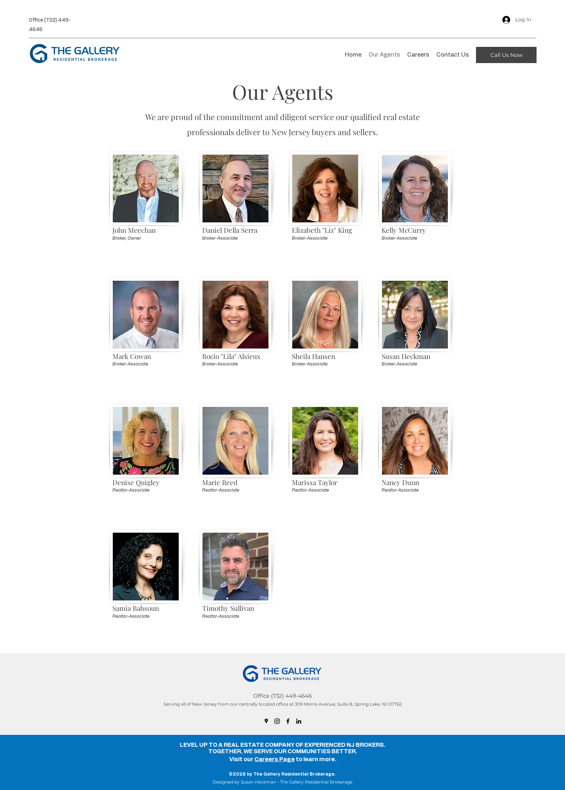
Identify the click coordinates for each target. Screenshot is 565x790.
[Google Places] (266, 721)
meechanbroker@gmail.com (138, 259)
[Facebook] (288, 721)
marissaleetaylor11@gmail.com (320, 511)
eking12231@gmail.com (313, 259)
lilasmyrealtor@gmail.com (226, 385)
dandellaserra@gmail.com (226, 259)
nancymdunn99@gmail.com (407, 511)
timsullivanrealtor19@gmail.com (232, 638)
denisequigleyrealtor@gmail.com (142, 511)
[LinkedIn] (298, 721)
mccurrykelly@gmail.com (404, 259)
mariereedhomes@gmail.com (229, 511)
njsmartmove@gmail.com (135, 638)
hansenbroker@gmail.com (316, 385)
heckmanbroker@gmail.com (407, 385)
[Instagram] (277, 721)
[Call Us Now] (506, 55)
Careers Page (274, 759)
